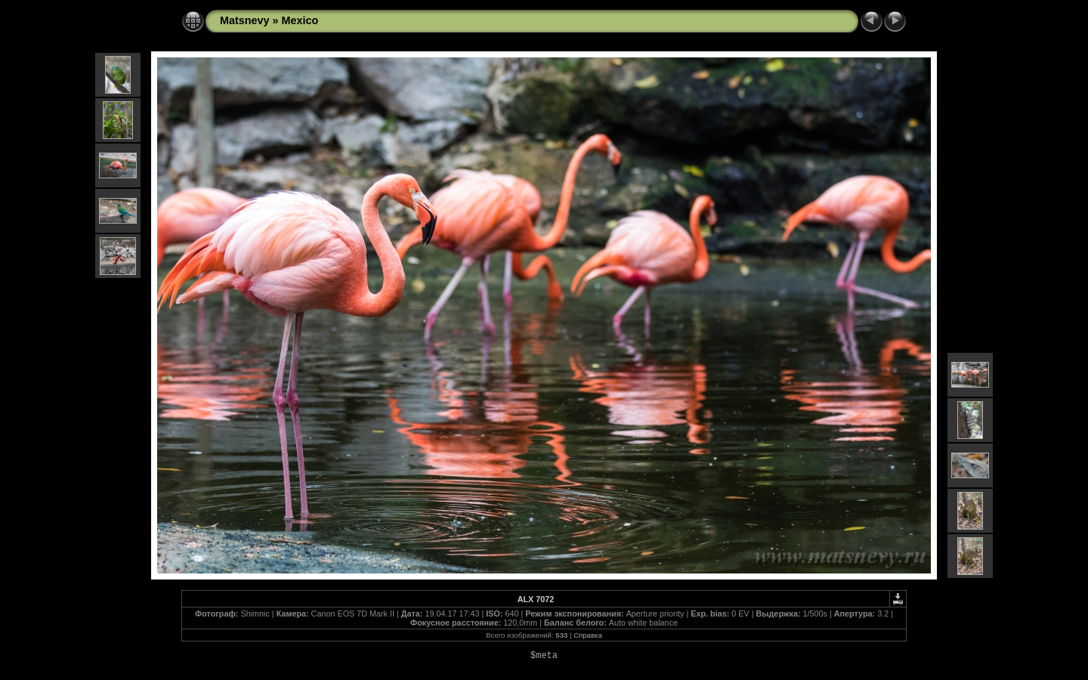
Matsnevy (245, 20)
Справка (587, 635)
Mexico (300, 20)
